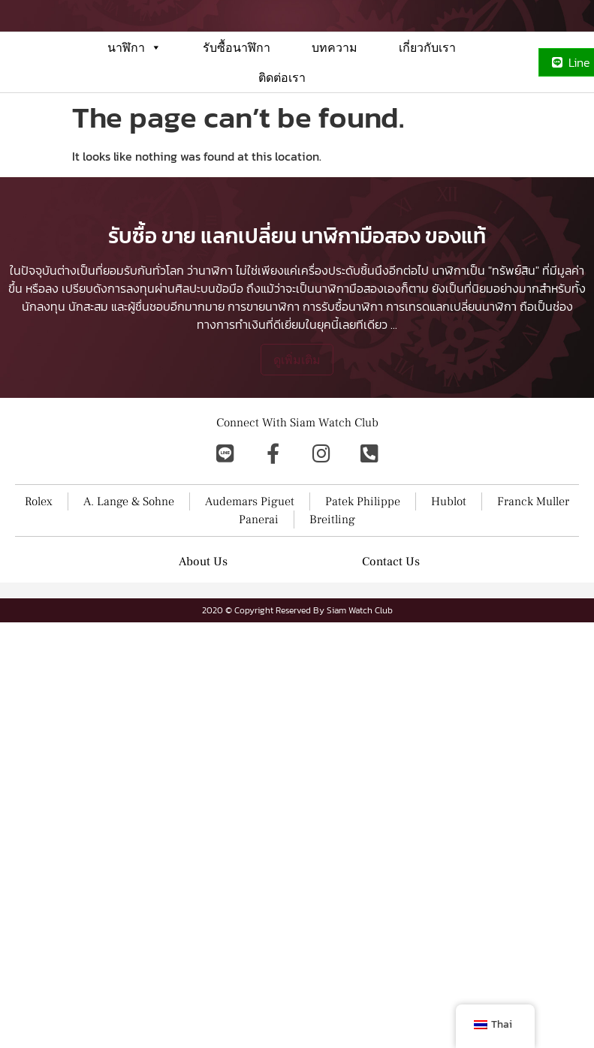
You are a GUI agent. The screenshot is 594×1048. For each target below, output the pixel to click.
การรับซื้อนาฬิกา (343, 405)
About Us (203, 660)
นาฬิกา (134, 86)
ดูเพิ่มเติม (297, 459)
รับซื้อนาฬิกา (236, 86)
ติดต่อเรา (282, 116)
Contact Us (391, 660)
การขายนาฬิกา (264, 405)
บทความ (334, 86)
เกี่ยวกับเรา (427, 86)
